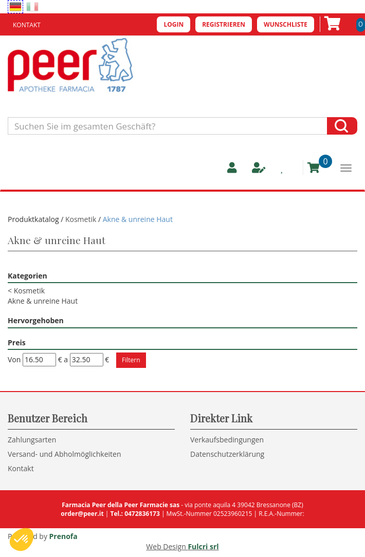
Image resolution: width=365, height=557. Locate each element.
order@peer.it (82, 513)
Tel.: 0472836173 (134, 513)
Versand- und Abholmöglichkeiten (64, 454)
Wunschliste (285, 24)
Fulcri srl (203, 546)
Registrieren (223, 24)
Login (173, 24)
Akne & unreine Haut (43, 301)
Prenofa (63, 536)
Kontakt (27, 25)
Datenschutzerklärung (227, 454)
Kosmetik (80, 219)
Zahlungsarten (32, 439)
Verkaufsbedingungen (227, 439)
